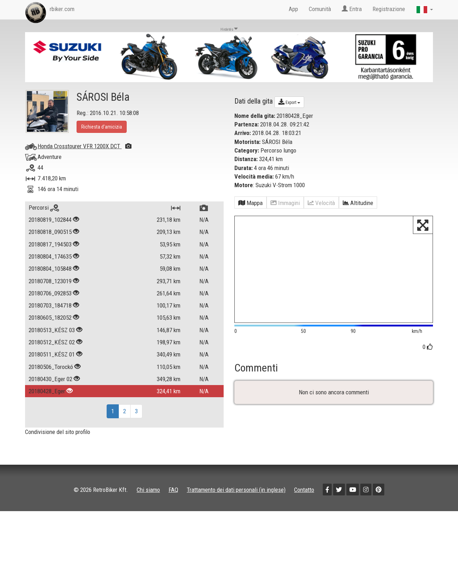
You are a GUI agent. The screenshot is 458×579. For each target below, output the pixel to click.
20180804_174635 (50, 256)
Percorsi (44, 207)
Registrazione (388, 9)
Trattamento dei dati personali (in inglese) (236, 489)
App (293, 9)
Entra (352, 9)
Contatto (304, 489)
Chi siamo (148, 489)
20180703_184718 (50, 305)
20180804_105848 (50, 268)
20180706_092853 (50, 293)
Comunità (320, 9)
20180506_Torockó (51, 366)
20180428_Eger (47, 391)
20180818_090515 (50, 231)
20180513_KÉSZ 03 (52, 330)
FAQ (173, 489)
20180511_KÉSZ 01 (52, 354)
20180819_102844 (50, 219)
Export (289, 102)
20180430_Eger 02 (50, 379)
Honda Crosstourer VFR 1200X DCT (84, 146)
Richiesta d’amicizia (101, 127)
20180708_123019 (50, 281)
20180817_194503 (50, 244)
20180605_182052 (50, 317)
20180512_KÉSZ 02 (52, 342)
